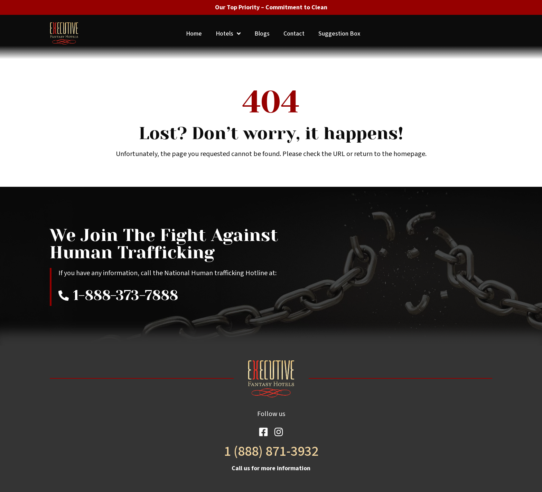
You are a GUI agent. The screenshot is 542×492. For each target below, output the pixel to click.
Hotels (228, 33)
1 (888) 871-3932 (271, 451)
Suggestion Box (339, 33)
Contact (294, 33)
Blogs (262, 33)
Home (194, 33)
